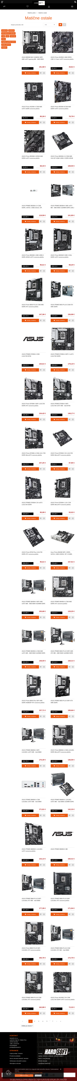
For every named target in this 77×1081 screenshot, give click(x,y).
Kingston (4, 47)
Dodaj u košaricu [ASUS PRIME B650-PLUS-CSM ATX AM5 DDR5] (59, 320)
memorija (12, 36)
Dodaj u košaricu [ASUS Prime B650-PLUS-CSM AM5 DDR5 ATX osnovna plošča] (30, 320)
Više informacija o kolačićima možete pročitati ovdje (28, 1072)
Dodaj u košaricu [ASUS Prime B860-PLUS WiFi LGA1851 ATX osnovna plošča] (30, 964)
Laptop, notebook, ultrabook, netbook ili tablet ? (51, 1056)
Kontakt (40, 1053)
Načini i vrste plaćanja (44, 1058)
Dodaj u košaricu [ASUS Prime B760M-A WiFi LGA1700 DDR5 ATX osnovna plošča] (30, 419)
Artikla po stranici (27, 1026)
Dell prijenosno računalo (8, 33)
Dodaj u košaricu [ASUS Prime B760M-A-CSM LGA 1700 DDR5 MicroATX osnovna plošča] (30, 469)
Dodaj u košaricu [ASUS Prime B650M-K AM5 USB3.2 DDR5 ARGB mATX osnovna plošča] (30, 271)
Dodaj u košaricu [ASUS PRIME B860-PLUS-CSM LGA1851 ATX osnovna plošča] (30, 1013)
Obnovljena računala (15, 1063)
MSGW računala (42, 1061)
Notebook (4, 30)
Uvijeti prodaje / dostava (16, 1053)
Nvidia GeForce (6, 44)
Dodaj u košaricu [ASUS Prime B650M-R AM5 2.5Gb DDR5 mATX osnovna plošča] (59, 271)
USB (3, 36)
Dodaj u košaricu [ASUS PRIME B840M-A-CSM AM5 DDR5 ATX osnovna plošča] (59, 617)
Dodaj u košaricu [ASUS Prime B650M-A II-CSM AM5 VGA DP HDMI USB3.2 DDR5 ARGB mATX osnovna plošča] (59, 172)
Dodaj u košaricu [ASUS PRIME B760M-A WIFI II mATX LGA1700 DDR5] (59, 370)
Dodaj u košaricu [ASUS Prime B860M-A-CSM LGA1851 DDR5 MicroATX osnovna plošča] (59, 766)
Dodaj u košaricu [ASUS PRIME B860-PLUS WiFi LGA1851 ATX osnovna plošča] (59, 914)
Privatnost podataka (15, 1056)
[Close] (24, 1075)
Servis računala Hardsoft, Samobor (19, 1058)
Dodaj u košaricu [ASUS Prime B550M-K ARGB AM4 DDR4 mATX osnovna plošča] (30, 172)
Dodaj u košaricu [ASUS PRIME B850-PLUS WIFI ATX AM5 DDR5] (59, 716)
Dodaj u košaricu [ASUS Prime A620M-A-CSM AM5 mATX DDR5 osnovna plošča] (30, 122)
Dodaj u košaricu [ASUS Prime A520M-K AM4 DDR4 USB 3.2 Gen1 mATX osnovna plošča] (59, 73)
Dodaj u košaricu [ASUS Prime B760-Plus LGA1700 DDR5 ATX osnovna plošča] (30, 568)
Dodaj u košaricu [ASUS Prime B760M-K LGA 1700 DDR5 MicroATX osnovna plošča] (59, 518)
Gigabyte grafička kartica (8, 41)
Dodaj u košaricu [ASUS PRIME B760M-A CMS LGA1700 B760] (30, 370)
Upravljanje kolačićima (44, 1063)
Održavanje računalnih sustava (18, 1061)
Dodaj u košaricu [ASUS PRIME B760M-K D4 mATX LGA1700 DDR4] (30, 518)
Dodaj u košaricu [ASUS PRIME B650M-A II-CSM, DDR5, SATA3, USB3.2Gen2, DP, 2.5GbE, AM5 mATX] (30, 221)
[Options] (38, 1076)
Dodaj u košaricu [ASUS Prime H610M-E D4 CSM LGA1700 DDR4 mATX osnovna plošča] (59, 1013)
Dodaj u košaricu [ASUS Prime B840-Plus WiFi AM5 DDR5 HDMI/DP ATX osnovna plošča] (30, 716)
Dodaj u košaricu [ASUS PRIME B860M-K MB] (59, 865)
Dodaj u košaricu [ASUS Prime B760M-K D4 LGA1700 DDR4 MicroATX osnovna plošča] (59, 469)
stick (7, 36)
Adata (3, 39)
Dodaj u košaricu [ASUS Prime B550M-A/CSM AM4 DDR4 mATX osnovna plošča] (59, 122)
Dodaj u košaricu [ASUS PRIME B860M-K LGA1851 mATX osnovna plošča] (30, 865)
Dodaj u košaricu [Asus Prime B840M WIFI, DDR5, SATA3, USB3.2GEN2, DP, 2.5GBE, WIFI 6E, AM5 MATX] (59, 568)
